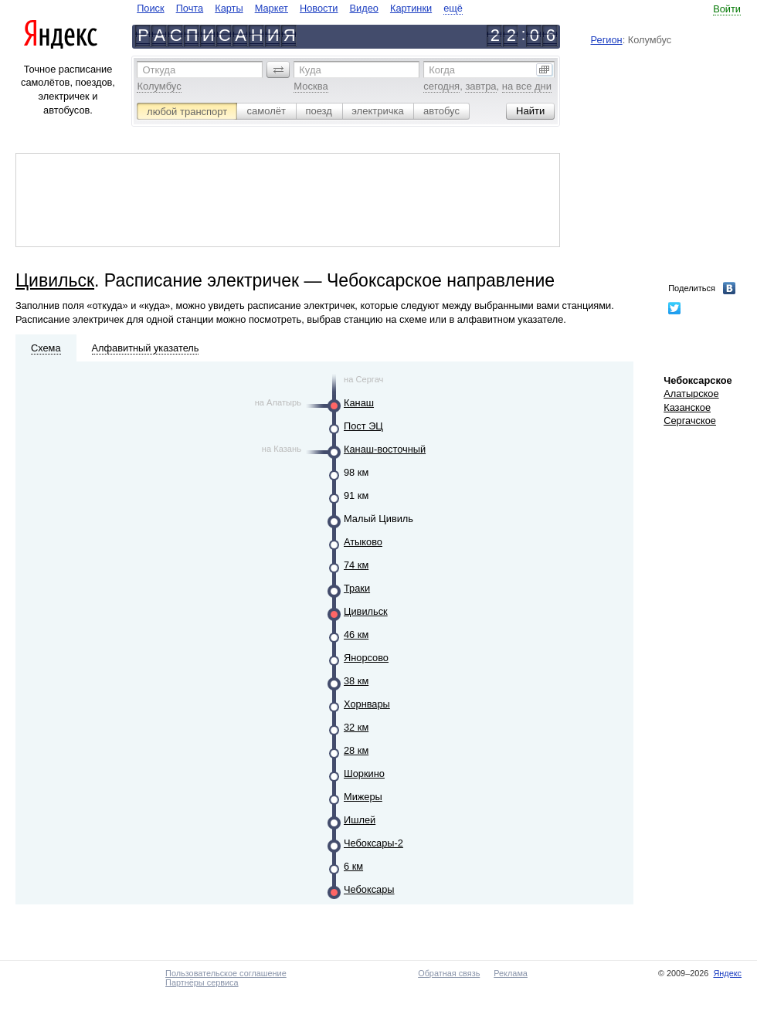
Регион (607, 40)
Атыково (363, 542)
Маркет (271, 8)
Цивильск (54, 280)
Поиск (150, 8)
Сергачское (690, 420)
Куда (310, 70)
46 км (356, 634)
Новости (319, 8)
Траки (357, 588)
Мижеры (363, 796)
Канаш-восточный (385, 449)
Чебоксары (369, 889)
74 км (356, 565)
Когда (442, 70)
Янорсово (366, 657)
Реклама (511, 973)
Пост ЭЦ (363, 426)
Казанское (687, 407)
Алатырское (691, 393)
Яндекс (727, 973)
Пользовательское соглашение (226, 973)
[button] (278, 69)
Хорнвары (367, 704)
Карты (229, 8)
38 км (356, 681)
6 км (353, 866)
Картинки (411, 8)
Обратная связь (449, 973)
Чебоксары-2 (373, 843)
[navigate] (300, 8)
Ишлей (359, 820)
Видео (364, 8)
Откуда (158, 70)
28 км (356, 750)
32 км (356, 727)
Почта (190, 8)
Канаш (359, 403)
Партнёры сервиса (201, 982)
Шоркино (364, 773)
